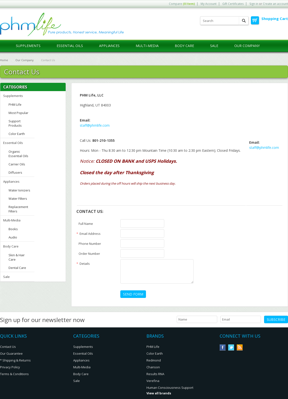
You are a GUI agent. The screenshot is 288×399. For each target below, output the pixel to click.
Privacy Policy (10, 367)
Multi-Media (147, 45)
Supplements (28, 45)
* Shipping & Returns (15, 360)
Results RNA (155, 374)
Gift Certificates (233, 4)
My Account (208, 4)
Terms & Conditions (14, 374)
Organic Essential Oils (18, 153)
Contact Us (8, 346)
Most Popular (18, 113)
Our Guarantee (11, 353)
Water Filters (18, 198)
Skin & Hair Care (17, 257)
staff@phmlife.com (95, 125)
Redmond (153, 360)
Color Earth (17, 134)
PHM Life (15, 104)
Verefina (152, 381)
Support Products (15, 123)
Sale (214, 45)
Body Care (184, 45)
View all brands (158, 393)
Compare (182, 4)
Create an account (275, 4)
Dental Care (17, 268)
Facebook (223, 347)
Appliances (109, 45)
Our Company (24, 60)
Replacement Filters (18, 209)
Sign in (253, 4)
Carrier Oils (17, 164)
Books (13, 229)
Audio (13, 237)
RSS (240, 347)
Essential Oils (70, 45)
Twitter (231, 347)
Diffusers (15, 172)
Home (4, 60)
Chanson (153, 367)
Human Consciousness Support (169, 387)
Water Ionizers (19, 190)
